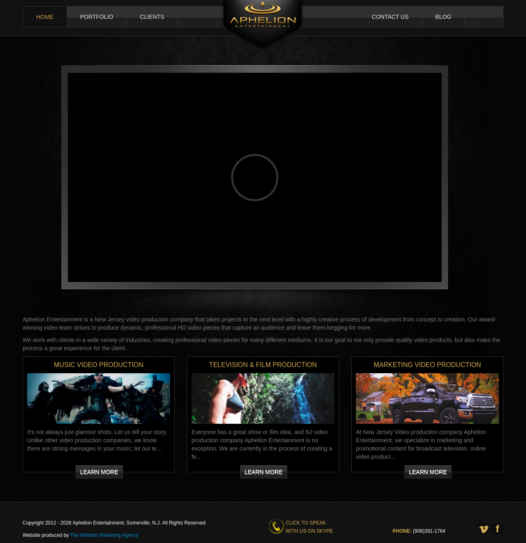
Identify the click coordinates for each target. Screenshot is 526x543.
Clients (152, 17)
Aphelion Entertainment (263, 25)
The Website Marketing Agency (104, 535)
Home (44, 17)
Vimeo (471, 17)
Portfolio (96, 17)
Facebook (483, 17)
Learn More (99, 472)
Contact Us (390, 17)
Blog (444, 17)
